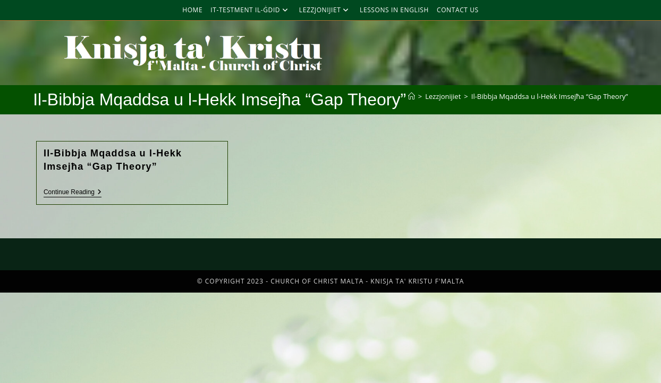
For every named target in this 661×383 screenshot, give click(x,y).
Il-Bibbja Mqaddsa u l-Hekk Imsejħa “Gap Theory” (549, 96)
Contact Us (458, 9)
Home (192, 9)
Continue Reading (72, 192)
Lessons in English (394, 9)
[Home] (411, 96)
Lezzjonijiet (325, 9)
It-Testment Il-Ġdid (250, 9)
